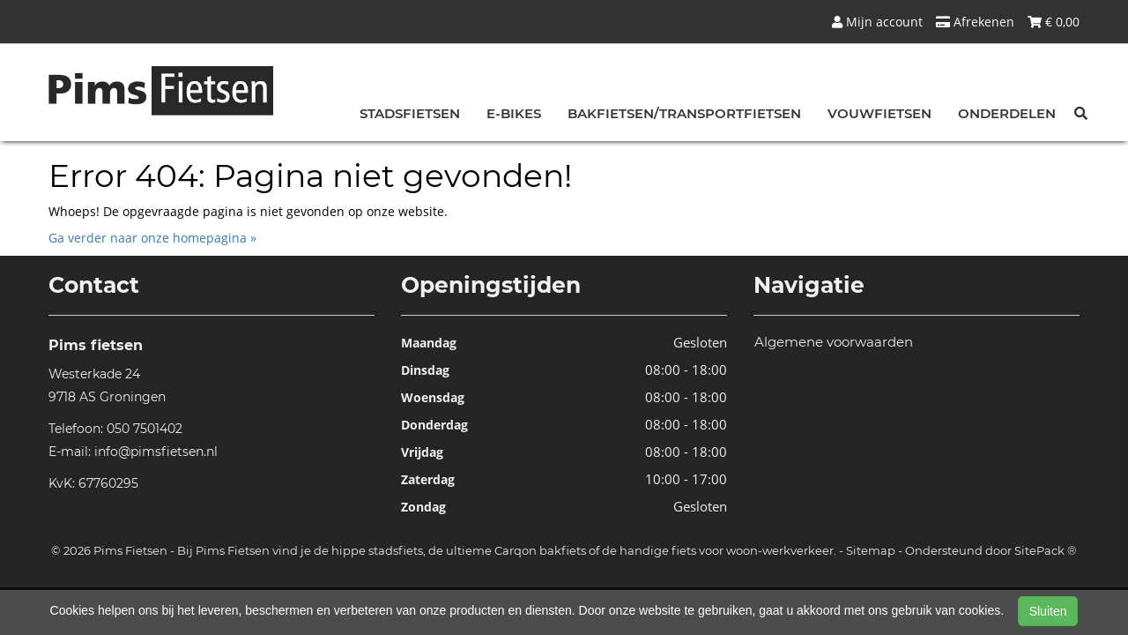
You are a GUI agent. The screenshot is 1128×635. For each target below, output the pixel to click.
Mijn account (877, 21)
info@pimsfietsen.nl (156, 451)
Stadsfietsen (410, 113)
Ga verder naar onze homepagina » (152, 237)
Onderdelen (1007, 113)
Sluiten (1048, 611)
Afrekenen (975, 21)
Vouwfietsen (879, 113)
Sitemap (870, 550)
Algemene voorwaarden (833, 341)
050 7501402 (144, 429)
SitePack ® (1045, 550)
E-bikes (513, 113)
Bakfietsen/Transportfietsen (684, 113)
